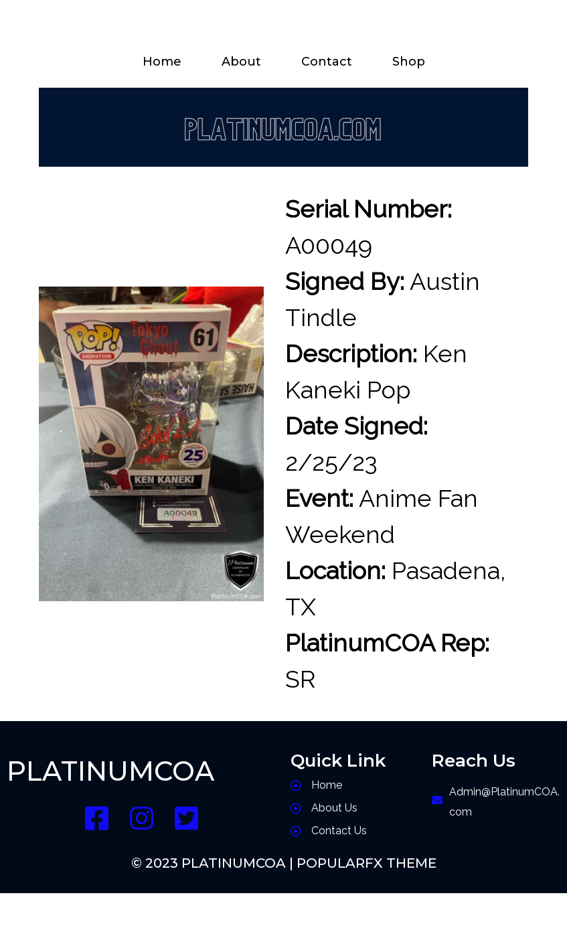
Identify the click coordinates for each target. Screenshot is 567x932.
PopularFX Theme (366, 863)
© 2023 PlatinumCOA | (214, 863)
